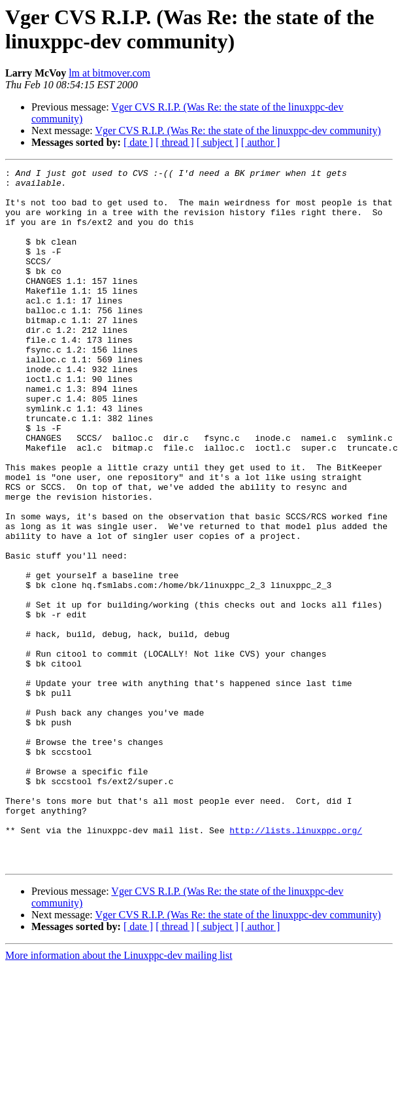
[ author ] (260, 142)
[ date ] (138, 142)
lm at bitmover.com (109, 72)
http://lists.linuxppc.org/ (295, 963)
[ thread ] (175, 142)
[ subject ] (218, 142)
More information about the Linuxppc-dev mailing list (118, 1094)
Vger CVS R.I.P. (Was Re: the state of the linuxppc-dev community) (237, 130)
